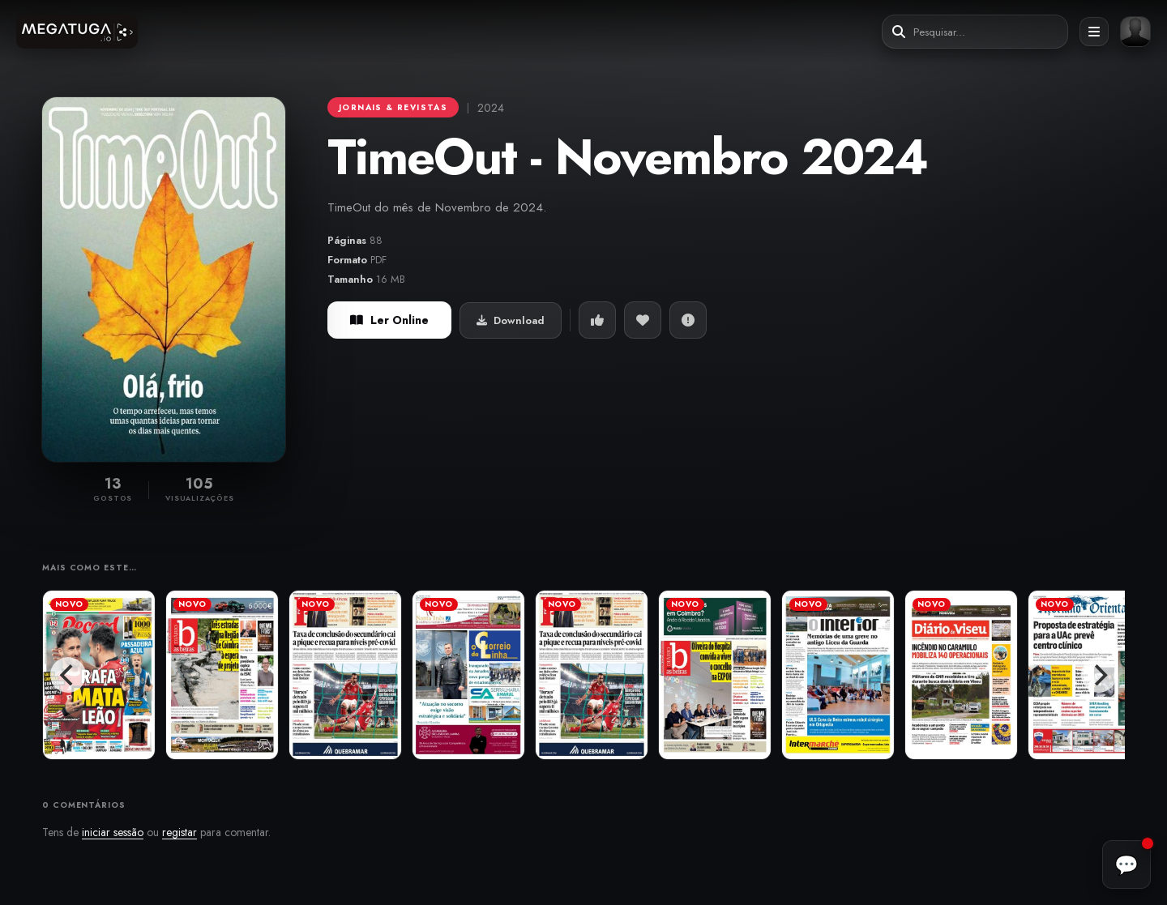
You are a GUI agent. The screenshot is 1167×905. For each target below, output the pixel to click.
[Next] (1099, 675)
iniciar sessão (112, 832)
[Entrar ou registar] (1135, 31)
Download (511, 320)
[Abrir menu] (1094, 31)
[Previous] (68, 675)
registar (179, 832)
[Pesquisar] (898, 32)
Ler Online (389, 320)
